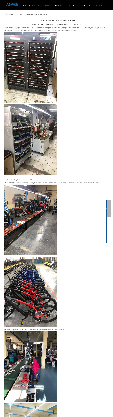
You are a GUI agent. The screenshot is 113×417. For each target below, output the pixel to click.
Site (79, 24)
